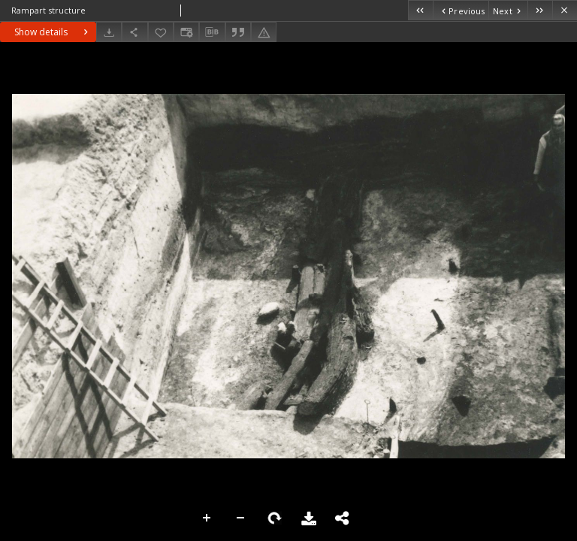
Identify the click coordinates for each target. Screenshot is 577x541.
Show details (53, 32)
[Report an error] (263, 32)
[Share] (134, 32)
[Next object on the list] (507, 10)
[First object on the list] (420, 10)
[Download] (109, 32)
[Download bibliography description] (212, 32)
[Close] (564, 10)
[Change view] (186, 32)
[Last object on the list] (539, 10)
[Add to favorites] (161, 32)
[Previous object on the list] (460, 10)
